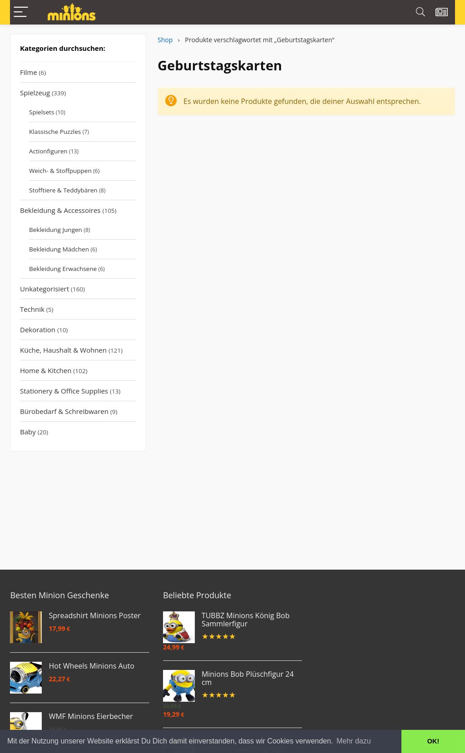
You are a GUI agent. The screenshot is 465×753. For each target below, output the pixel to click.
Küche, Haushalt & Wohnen (63, 349)
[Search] (420, 12)
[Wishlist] (441, 12)
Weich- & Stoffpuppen (60, 171)
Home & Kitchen (45, 370)
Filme (28, 72)
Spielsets (41, 112)
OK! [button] (433, 741)
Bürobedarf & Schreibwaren (64, 411)
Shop (165, 39)
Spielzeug (35, 92)
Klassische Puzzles (55, 132)
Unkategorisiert (44, 288)
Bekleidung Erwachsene (63, 269)
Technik (32, 309)
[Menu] (21, 12)
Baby (28, 431)
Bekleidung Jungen (55, 230)
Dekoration (37, 329)
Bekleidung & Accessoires (60, 210)
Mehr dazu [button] (353, 741)
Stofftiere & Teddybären (63, 190)
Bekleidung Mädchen (59, 249)
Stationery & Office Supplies (64, 390)
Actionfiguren (48, 151)
